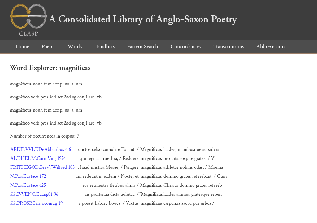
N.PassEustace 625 (28, 185)
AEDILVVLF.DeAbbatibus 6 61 (41, 149)
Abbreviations (271, 46)
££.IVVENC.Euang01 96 (34, 194)
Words (75, 46)
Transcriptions (228, 46)
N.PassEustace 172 (28, 176)
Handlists (104, 46)
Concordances (186, 46)
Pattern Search (142, 46)
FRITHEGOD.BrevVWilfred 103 (42, 167)
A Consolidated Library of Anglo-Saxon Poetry (123, 19)
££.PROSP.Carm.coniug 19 (36, 203)
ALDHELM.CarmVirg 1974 (38, 158)
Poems (48, 46)
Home (22, 46)
